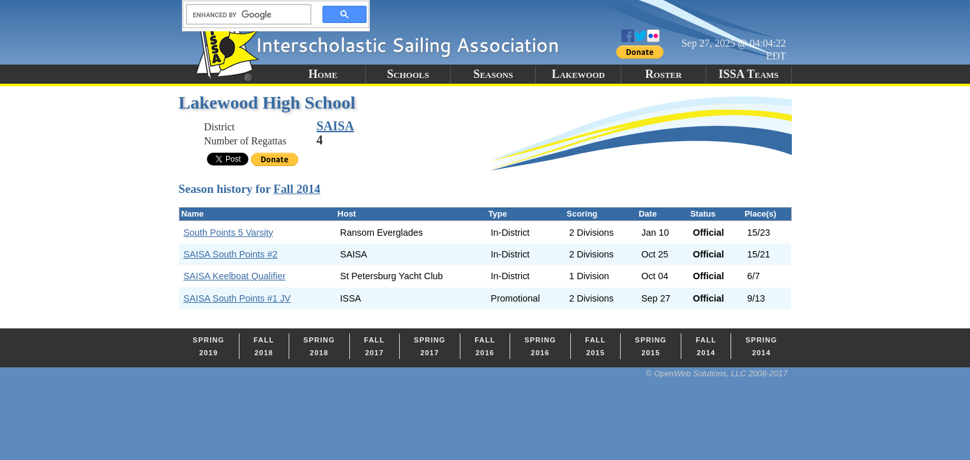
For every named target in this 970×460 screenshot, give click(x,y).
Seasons (493, 74)
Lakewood (578, 74)
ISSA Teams (748, 74)
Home (322, 74)
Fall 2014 (296, 188)
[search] (245, 14)
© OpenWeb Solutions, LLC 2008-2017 (716, 373)
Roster (663, 74)
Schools (408, 74)
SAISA (335, 126)
